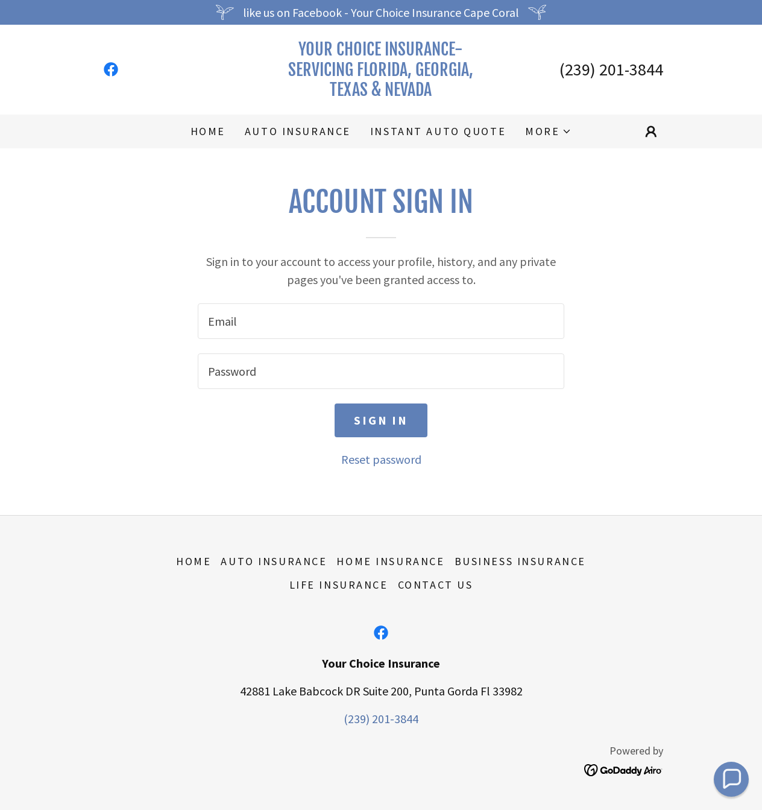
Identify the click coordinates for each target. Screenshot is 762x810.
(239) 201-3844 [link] (611, 69)
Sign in (381, 420)
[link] (111, 69)
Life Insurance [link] (338, 585)
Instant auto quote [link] (438, 131)
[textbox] (381, 321)
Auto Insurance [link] (298, 131)
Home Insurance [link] (390, 561)
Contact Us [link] (435, 585)
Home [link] (207, 131)
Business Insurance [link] (520, 561)
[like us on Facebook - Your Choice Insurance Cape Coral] (381, 12)
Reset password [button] (381, 459)
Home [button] (193, 561)
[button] (548, 131)
